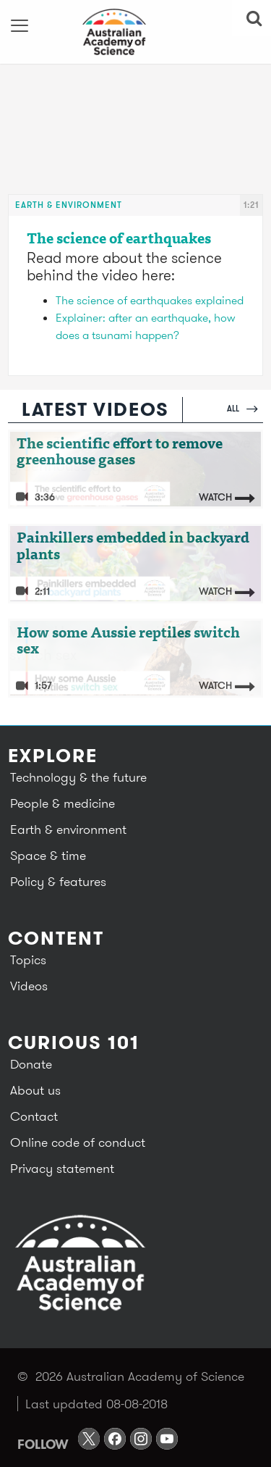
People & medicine (62, 803)
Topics (28, 959)
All (242, 408)
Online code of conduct (77, 1142)
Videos (29, 985)
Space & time (48, 855)
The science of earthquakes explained (150, 300)
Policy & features (58, 881)
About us (35, 1090)
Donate (31, 1064)
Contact (34, 1116)
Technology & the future (78, 777)
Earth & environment (68, 204)
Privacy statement (62, 1168)
